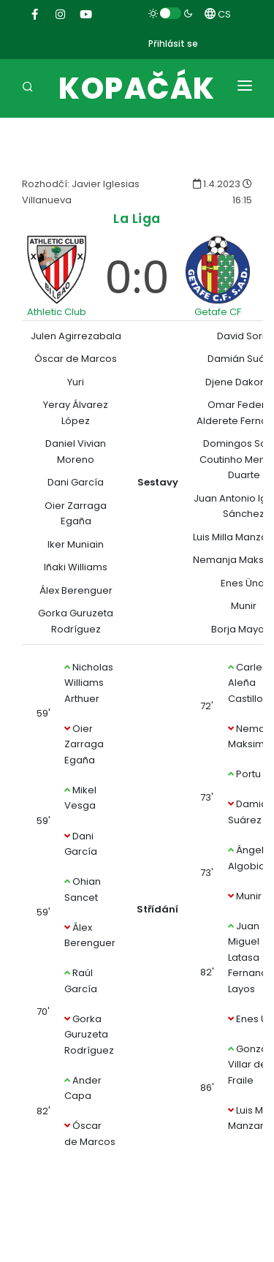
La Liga (137, 218)
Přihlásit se (173, 43)
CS (218, 14)
